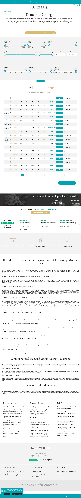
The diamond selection (67, 183)
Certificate (57, 51)
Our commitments (36, 473)
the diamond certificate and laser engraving (48, 209)
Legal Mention (35, 476)
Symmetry (31, 67)
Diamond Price (7, 41)
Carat (28, 41)
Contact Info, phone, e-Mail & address (66, 471)
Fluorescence (56, 67)
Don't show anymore (17, 494)
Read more (40, 25)
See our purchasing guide (40, 212)
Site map (59, 473)
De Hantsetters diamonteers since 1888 (14, 471)
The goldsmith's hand (10, 473)
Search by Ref (70, 51)
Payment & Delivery (36, 471)
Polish (5, 67)
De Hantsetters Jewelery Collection (13, 475)
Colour (49, 41)
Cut (39, 51)
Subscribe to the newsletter (40, 462)
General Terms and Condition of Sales (41, 475)
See (59, 98)
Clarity (5, 51)
